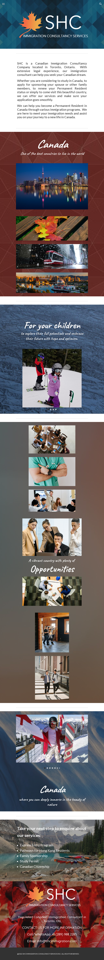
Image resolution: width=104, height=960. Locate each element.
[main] (52, 90)
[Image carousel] (52, 379)
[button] (3, 4)
